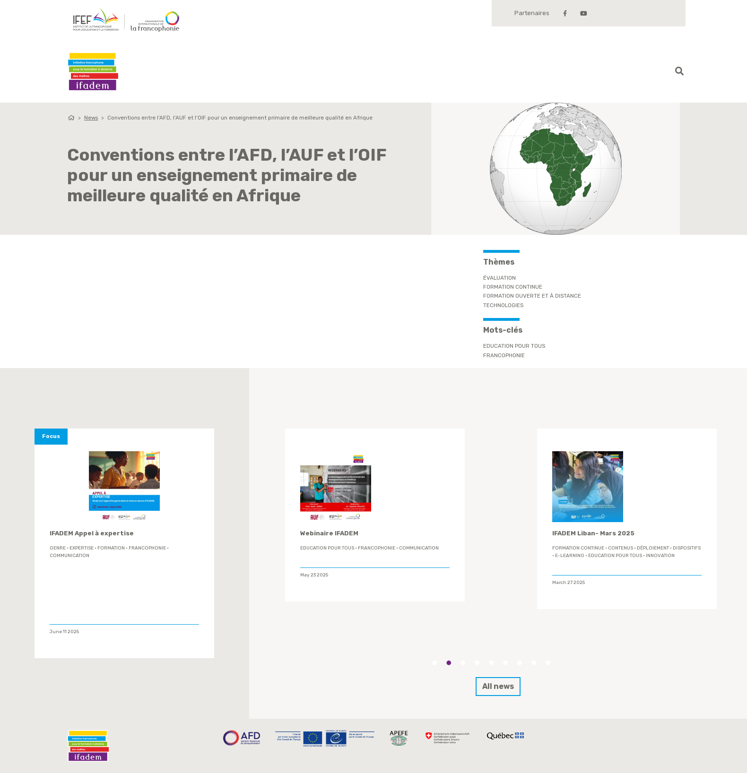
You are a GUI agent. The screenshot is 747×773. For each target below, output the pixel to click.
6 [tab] (505, 663)
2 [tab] (448, 663)
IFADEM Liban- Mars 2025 (593, 533)
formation (111, 548)
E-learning (569, 555)
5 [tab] (491, 663)
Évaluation (499, 278)
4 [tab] (477, 663)
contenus (620, 548)
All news (498, 686)
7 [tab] (519, 663)
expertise (81, 548)
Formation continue (512, 286)
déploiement (653, 548)
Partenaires (531, 13)
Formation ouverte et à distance (532, 295)
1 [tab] (434, 663)
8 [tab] (534, 663)
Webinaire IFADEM (329, 533)
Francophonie (504, 355)
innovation (660, 555)
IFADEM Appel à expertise (92, 533)
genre (58, 548)
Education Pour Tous (514, 346)
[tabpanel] (375, 515)
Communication (69, 555)
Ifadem (93, 71)
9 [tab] (548, 663)
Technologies (503, 305)
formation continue (578, 548)
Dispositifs (687, 548)
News (91, 117)
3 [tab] (463, 663)
